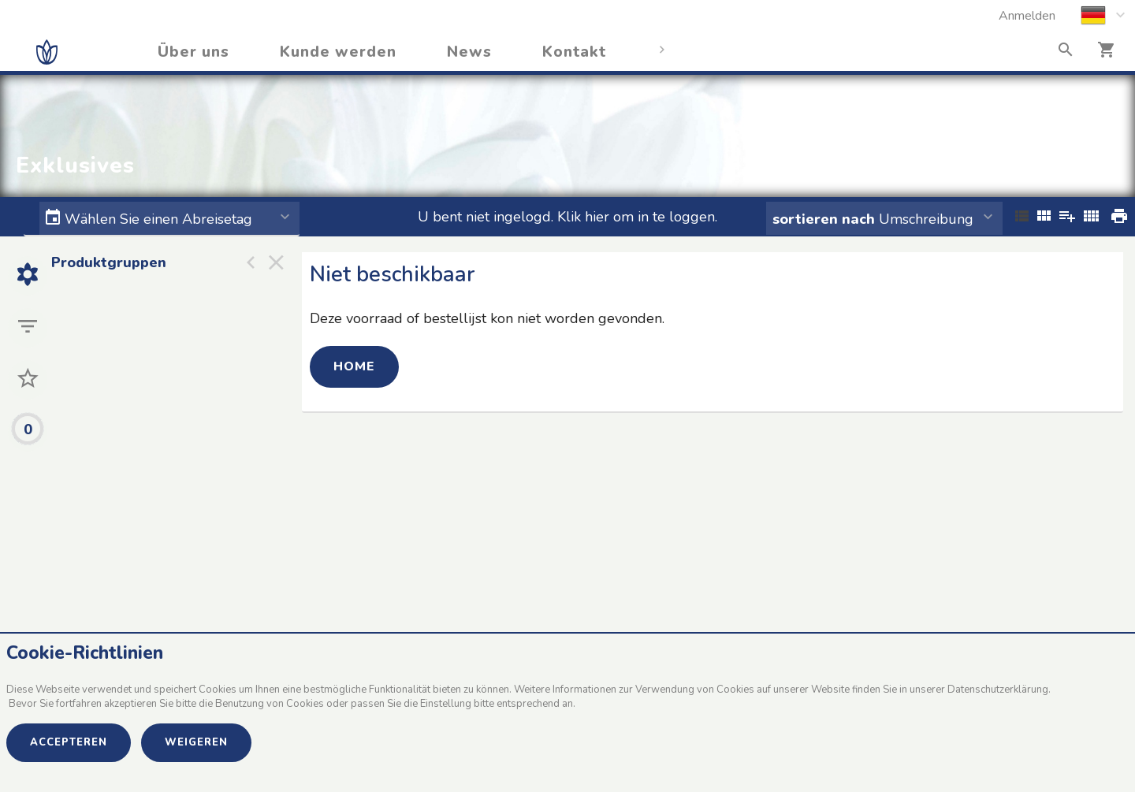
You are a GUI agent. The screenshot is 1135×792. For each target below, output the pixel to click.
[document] (567, 681)
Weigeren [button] (196, 742)
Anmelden (1027, 15)
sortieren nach (825, 219)
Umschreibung (872, 219)
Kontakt (574, 52)
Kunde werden (338, 52)
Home (354, 366)
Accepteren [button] (68, 742)
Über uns (193, 52)
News (469, 52)
